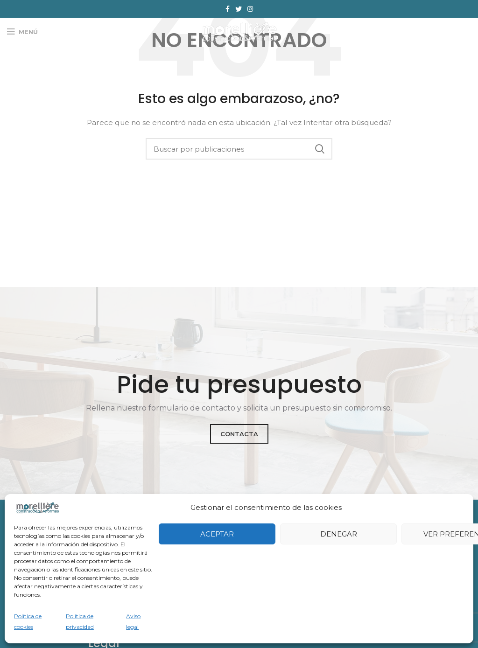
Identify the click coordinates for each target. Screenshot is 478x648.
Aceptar (217, 534)
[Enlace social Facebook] (227, 9)
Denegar (338, 534)
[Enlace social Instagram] (250, 9)
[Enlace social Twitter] (238, 9)
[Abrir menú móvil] (22, 31)
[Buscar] (239, 149)
